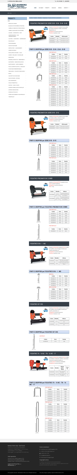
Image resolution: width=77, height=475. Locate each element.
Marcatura (11, 57)
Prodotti (47, 7)
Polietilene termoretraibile (15, 68)
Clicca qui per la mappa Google (47, 457)
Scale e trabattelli (13, 82)
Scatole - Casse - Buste (14, 85)
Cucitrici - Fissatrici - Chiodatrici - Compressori (38, 17)
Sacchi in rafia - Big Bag (14, 78)
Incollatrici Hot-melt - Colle (15, 52)
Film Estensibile (12, 43)
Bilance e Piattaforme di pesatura (16, 25)
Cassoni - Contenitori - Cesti (15, 32)
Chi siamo (41, 7)
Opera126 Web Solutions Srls (58, 472)
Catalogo (54, 7)
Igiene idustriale (12, 50)
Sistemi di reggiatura (13, 89)
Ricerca (60, 7)
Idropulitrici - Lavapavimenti (15, 48)
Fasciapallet (11, 41)
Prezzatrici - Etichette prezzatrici (17, 71)
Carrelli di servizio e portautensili (17, 28)
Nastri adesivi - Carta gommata (16, 64)
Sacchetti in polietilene (14, 75)
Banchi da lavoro (13, 23)
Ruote (10, 73)
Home (35, 7)
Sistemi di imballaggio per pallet (16, 87)
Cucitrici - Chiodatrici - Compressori (17, 38)
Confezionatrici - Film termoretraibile (14, 36)
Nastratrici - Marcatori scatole (16, 61)
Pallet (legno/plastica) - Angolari (17, 66)
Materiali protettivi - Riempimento (17, 59)
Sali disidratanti (12, 80)
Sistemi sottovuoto (13, 92)
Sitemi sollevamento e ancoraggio (17, 94)
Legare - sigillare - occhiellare (16, 54)
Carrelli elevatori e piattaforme (16, 30)
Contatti (66, 7)
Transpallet (11, 96)
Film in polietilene (13, 45)
